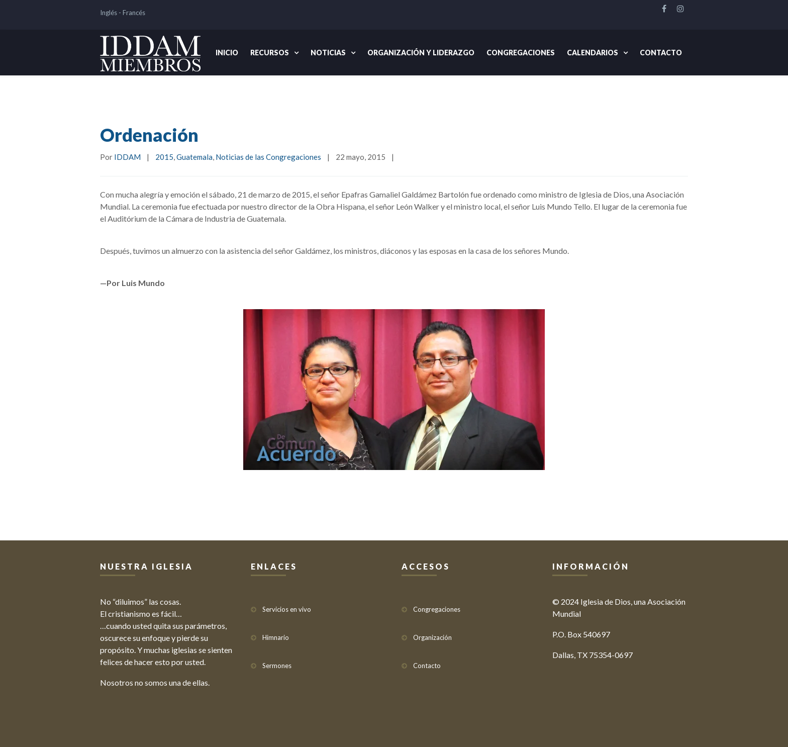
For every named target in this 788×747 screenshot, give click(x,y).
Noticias (328, 52)
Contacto (661, 52)
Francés (134, 13)
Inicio (227, 52)
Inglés (108, 13)
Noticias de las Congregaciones (268, 156)
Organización (432, 637)
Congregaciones (520, 52)
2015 (164, 156)
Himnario (275, 637)
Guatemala (194, 156)
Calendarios (592, 52)
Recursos (269, 52)
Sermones (276, 666)
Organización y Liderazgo (420, 52)
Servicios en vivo (286, 609)
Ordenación (149, 135)
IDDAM (127, 156)
